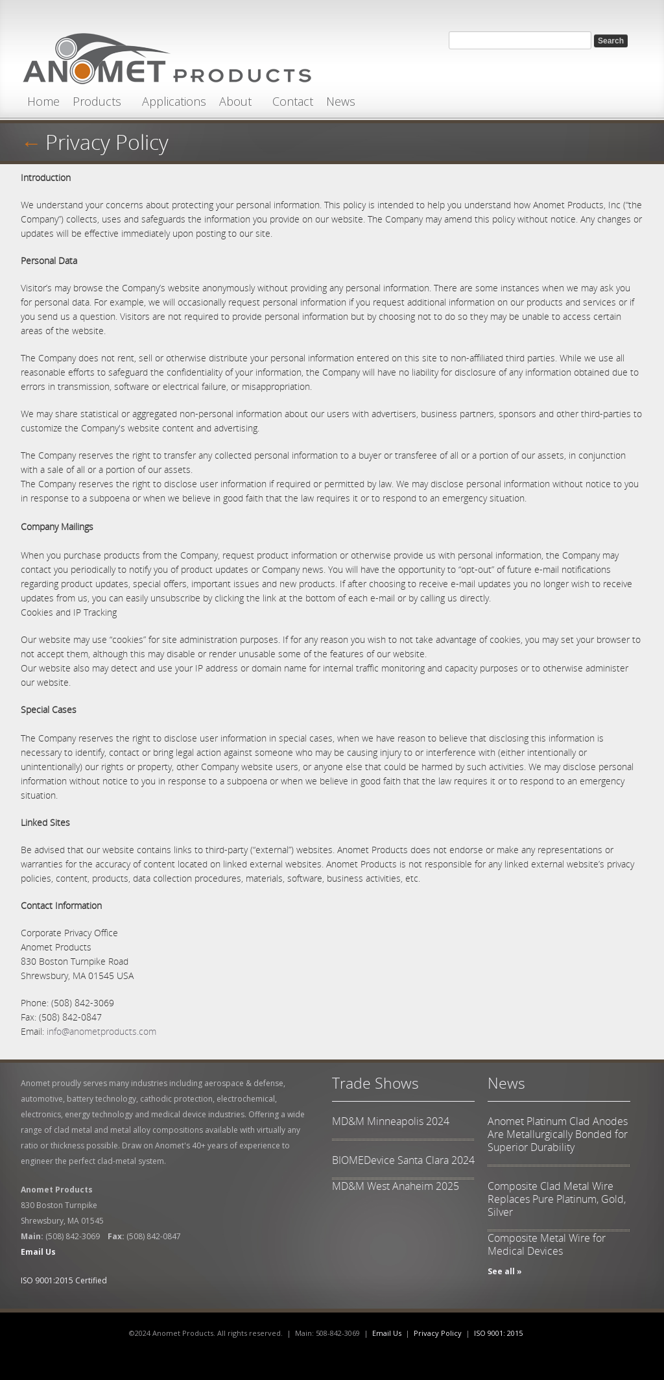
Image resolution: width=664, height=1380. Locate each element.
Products (97, 101)
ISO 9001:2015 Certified (64, 1280)
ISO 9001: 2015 (498, 1333)
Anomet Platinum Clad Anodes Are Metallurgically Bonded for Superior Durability (558, 1134)
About (235, 101)
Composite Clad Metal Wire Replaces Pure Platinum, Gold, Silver (557, 1199)
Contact (292, 101)
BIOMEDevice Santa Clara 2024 (403, 1160)
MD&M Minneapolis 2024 (390, 1121)
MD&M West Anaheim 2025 (395, 1186)
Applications (174, 101)
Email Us (386, 1333)
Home (43, 101)
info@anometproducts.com (101, 1031)
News (340, 101)
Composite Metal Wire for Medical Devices (547, 1244)
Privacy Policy (107, 142)
